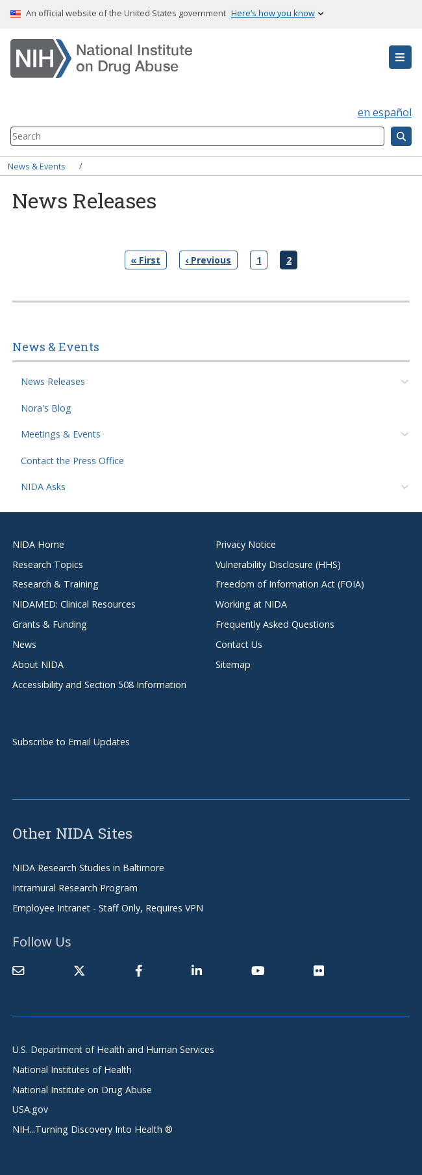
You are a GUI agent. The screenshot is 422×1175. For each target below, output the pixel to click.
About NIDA (38, 664)
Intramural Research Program (75, 888)
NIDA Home (38, 544)
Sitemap (233, 664)
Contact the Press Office (72, 460)
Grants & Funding (49, 624)
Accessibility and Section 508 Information (99, 684)
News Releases (53, 381)
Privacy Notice (246, 544)
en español (385, 112)
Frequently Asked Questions (275, 624)
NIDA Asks (43, 486)
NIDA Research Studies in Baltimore (88, 867)
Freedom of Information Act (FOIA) (290, 584)
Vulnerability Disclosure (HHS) (278, 564)
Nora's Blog (46, 408)
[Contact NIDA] (18, 970)
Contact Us (239, 644)
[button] (400, 57)
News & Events (37, 165)
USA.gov (30, 1109)
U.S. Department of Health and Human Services (113, 1049)
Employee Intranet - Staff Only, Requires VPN (107, 908)
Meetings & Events (61, 434)
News (24, 644)
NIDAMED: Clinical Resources (74, 604)
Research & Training (55, 584)
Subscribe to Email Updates (71, 742)
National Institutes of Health (72, 1069)
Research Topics (47, 564)
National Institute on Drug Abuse (82, 1089)
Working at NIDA (251, 604)
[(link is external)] (79, 970)
